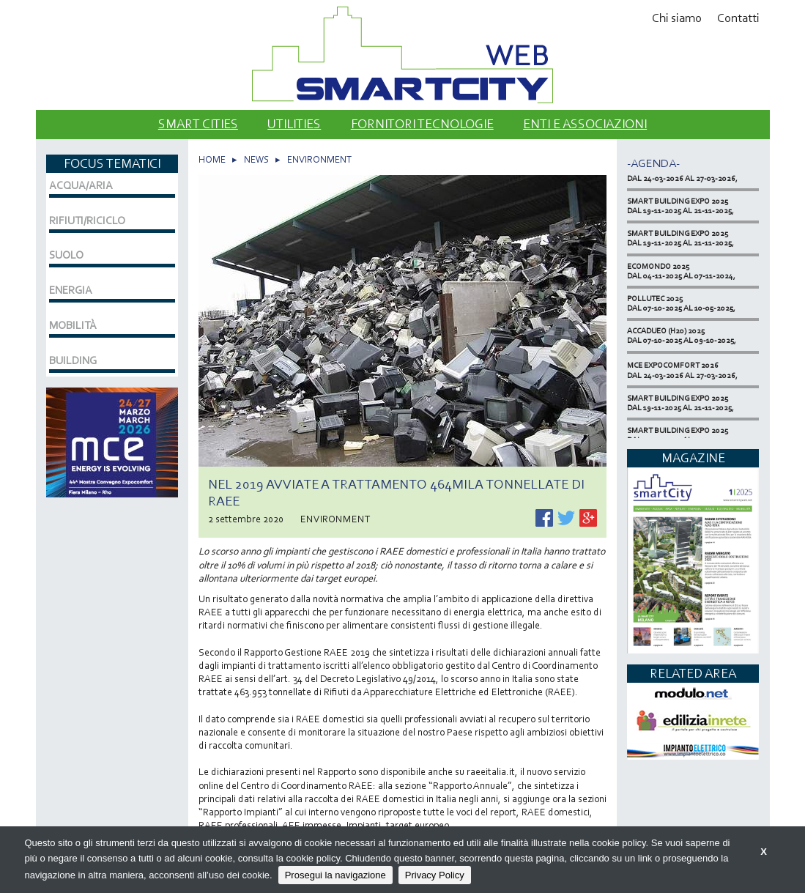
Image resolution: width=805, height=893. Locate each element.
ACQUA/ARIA (81, 185)
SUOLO (66, 255)
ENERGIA (70, 290)
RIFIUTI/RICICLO (87, 220)
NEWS (256, 159)
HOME (212, 159)
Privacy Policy (434, 875)
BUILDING (73, 360)
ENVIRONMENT (319, 159)
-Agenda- (653, 163)
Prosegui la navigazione (335, 875)
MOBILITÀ (73, 325)
